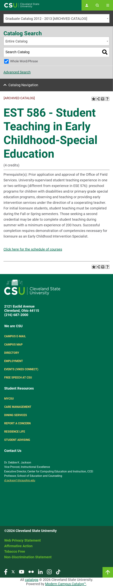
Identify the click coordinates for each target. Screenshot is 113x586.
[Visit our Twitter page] (13, 571)
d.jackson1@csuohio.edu (19, 480)
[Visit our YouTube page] (21, 571)
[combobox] (56, 18)
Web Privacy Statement (22, 540)
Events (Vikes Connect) (21, 369)
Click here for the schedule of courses (32, 249)
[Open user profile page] (87, 5)
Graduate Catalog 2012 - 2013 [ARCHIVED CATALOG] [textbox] (46, 19)
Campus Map (13, 344)
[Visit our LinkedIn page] (40, 571)
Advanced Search (17, 72)
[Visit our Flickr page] (31, 571)
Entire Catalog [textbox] (16, 41)
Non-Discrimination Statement (28, 557)
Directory (11, 352)
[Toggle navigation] (108, 5)
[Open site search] (97, 5)
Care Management (17, 407)
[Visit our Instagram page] (49, 571)
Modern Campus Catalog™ (65, 584)
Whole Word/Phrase (24, 61)
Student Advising (17, 440)
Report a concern (17, 423)
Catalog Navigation (23, 85)
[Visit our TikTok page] (58, 571)
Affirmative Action (18, 546)
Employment (13, 361)
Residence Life (14, 431)
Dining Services (15, 415)
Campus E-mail (15, 336)
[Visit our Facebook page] (5, 571)
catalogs (31, 580)
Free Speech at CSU (18, 377)
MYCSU (9, 398)
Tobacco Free (14, 551)
